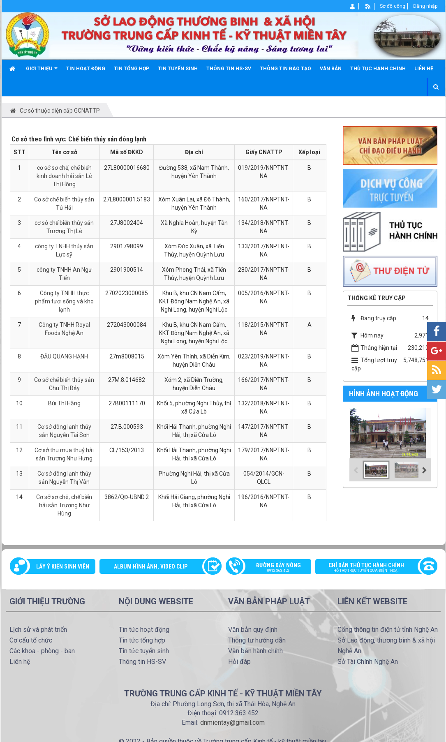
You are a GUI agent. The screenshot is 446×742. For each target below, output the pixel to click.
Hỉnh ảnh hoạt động (383, 393)
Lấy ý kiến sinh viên (62, 566)
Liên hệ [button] (423, 69)
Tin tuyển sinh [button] (178, 69)
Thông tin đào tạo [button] (285, 69)
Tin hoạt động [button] (85, 69)
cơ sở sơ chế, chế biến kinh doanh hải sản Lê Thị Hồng (64, 175)
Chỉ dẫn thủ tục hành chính (372, 568)
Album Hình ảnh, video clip (150, 566)
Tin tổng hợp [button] (131, 69)
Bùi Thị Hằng (64, 403)
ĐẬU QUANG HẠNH (64, 356)
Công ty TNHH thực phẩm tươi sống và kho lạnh (64, 301)
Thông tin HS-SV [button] (228, 69)
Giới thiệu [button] (42, 72)
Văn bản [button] (331, 69)
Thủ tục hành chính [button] (378, 69)
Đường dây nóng (273, 568)
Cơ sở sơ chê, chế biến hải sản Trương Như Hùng (64, 505)
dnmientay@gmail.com (232, 722)
